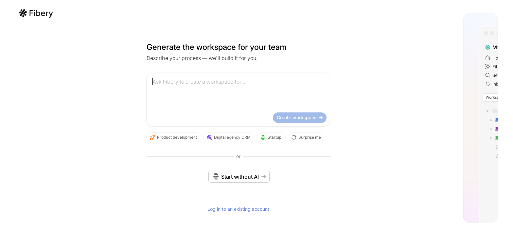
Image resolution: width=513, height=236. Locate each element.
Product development (94, 137)
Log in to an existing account (160, 209)
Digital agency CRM (150, 137)
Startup (192, 137)
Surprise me (227, 137)
